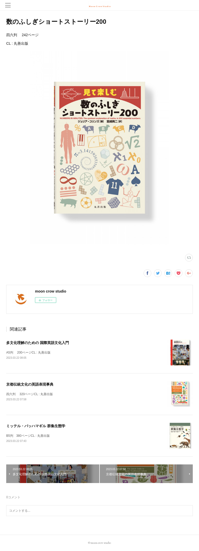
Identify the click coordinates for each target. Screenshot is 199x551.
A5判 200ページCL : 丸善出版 (28, 352)
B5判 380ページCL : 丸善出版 (28, 436)
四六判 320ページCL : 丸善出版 (29, 394)
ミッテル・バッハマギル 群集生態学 (35, 426)
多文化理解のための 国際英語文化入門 (37, 343)
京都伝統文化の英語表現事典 (29, 384)
